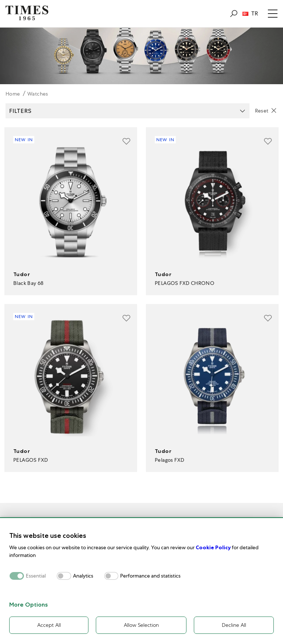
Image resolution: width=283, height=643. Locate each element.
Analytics (83, 576)
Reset (262, 110)
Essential (36, 576)
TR (250, 13)
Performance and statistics (150, 576)
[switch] (64, 576)
